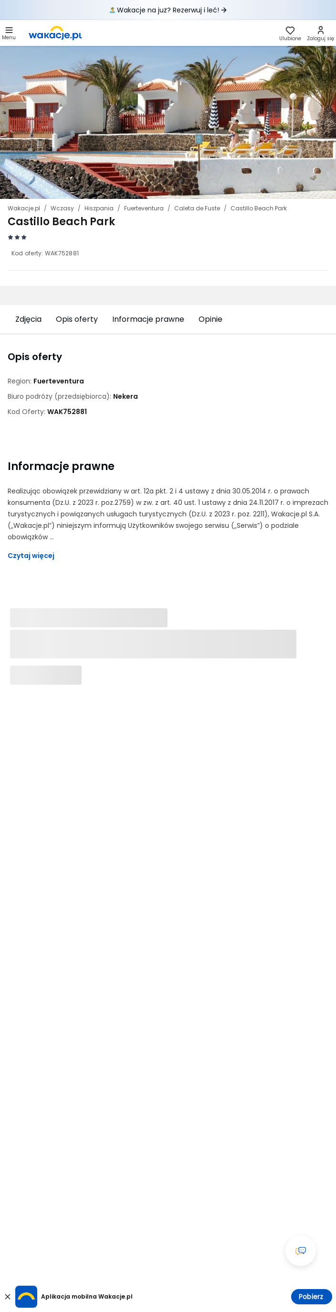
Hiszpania (99, 208)
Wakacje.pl (24, 208)
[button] (8, 33)
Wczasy (62, 208)
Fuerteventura (144, 208)
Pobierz (311, 1296)
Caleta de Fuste (197, 208)
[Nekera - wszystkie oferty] (125, 396)
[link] (55, 33)
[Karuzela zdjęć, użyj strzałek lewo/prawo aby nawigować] (168, 122)
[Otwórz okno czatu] (300, 1250)
